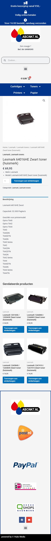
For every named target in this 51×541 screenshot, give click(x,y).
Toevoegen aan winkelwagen (26, 181)
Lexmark (12, 147)
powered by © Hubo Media (13, 537)
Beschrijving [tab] (8, 199)
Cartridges (17, 86)
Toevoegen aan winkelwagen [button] (10, 329)
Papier (34, 92)
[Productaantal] (6, 181)
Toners (35, 86)
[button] (25, 68)
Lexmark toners (23, 147)
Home (5, 147)
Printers (19, 92)
